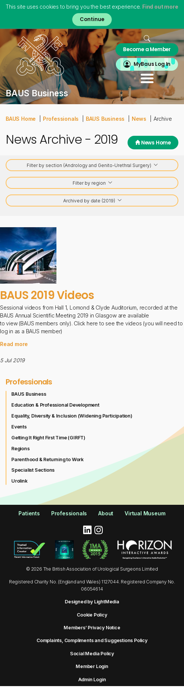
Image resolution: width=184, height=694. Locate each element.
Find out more (160, 6)
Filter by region (93, 183)
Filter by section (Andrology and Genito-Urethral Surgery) (92, 165)
